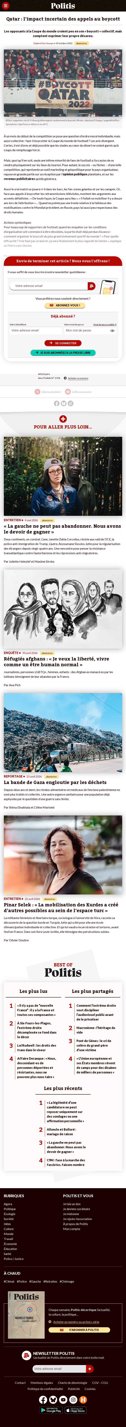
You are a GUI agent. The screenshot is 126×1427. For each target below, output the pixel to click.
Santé (7, 1254)
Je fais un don (71, 1204)
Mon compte (71, 1229)
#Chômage (67, 1281)
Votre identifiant (18, 324)
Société (9, 1219)
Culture (9, 1229)
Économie (10, 1244)
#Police (22, 1281)
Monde (8, 1234)
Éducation (10, 1249)
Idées (7, 1224)
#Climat (9, 1281)
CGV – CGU (100, 1382)
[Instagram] (73, 1400)
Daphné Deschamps (43, 43)
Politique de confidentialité (45, 1389)
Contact (20, 1382)
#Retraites (50, 1281)
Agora (8, 1204)
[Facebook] (43, 1400)
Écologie (9, 1214)
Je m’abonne (71, 1214)
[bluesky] (53, 1400)
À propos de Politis (75, 1224)
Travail (8, 1239)
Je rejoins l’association (77, 1219)
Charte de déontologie (72, 1382)
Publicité (74, 1389)
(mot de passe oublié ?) (104, 324)
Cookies (90, 1389)
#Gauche (35, 1281)
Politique (10, 1209)
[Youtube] (63, 1400)
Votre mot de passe (74, 324)
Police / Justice (14, 1258)
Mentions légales (42, 1382)
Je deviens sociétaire (76, 1209)
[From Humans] (83, 1400)
